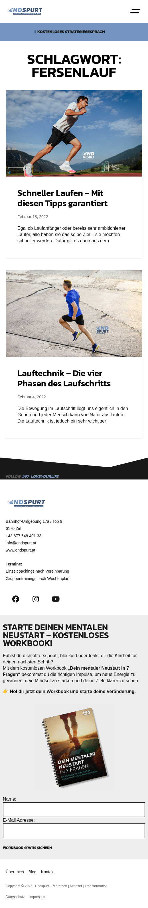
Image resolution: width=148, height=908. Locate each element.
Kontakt (47, 872)
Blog (33, 872)
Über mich (15, 872)
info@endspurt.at (21, 543)
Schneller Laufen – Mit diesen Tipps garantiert (62, 198)
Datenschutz (15, 897)
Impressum (37, 897)
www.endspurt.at (20, 550)
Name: (9, 799)
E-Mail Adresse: (19, 820)
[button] (135, 11)
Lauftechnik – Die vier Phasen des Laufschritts (64, 378)
